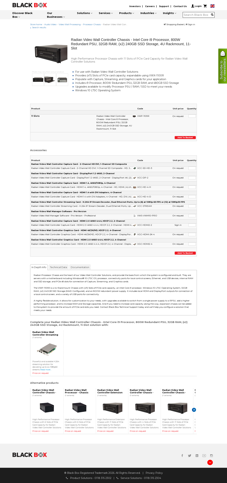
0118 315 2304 (152, 477)
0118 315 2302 (103, 477)
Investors (135, 6)
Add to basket (185, 137)
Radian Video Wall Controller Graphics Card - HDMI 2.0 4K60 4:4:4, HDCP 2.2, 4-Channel (78, 239)
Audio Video (50, 24)
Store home (36, 24)
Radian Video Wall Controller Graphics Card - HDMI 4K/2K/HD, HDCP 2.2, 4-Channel (76, 230)
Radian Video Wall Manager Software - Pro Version (58, 211)
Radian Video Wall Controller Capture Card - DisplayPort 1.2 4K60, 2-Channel (73, 173)
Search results (39, 27)
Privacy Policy (154, 472)
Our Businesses (54, 15)
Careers (150, 6)
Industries (147, 13)
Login (196, 6)
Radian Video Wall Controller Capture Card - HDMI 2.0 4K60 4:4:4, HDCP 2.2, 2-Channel (78, 221)
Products (125, 13)
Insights (168, 13)
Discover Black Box (22, 15)
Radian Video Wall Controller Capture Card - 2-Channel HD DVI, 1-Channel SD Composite (79, 164)
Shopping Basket (174, 24)
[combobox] (197, 14)
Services (104, 13)
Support (164, 6)
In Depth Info (39, 267)
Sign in (190, 24)
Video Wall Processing (70, 24)
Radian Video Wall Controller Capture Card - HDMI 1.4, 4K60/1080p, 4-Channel (73, 183)
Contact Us (180, 6)
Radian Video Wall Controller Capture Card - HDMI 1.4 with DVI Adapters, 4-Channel (76, 192)
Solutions (83, 13)
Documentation (80, 267)
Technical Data (58, 267)
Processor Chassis (92, 24)
